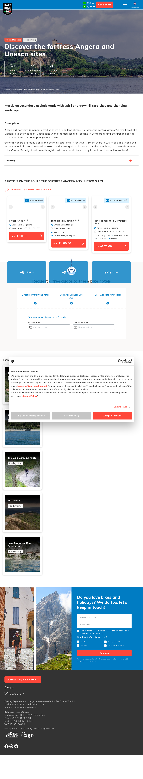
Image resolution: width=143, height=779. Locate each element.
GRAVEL (84, 671)
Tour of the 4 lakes (25, 424)
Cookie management (28, 754)
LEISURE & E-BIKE (116, 671)
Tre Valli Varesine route (25, 471)
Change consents (47, 754)
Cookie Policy (29, 396)
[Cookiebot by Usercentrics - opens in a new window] (120, 361)
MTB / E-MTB (114, 667)
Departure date (80, 323)
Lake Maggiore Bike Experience (25, 568)
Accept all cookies (112, 415)
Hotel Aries (18, 220)
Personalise (71, 415)
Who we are (14, 718)
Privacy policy (10, 754)
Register (104, 678)
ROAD (83, 667)
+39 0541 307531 (21, 743)
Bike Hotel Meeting (68, 220)
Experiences (16, 89)
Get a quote (104, 4)
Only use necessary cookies (31, 415)
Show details (120, 407)
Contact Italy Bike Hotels (22, 704)
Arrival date (34, 323)
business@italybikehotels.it (32, 386)
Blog (9, 712)
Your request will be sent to (47, 318)
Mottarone (25, 518)
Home (7, 89)
